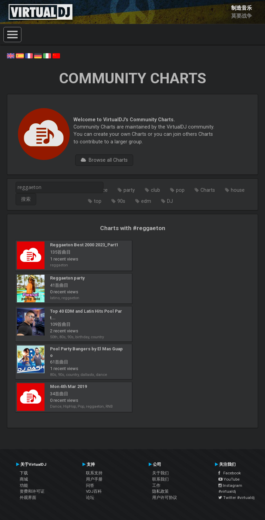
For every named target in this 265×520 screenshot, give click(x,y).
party (129, 190)
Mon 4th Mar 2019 (68, 386)
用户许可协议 (164, 497)
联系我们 (160, 479)
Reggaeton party (67, 278)
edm (146, 201)
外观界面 (28, 497)
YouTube (228, 479)
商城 (24, 479)
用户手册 (94, 479)
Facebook (229, 473)
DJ (170, 201)
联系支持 (94, 473)
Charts (207, 190)
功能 (24, 485)
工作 (156, 485)
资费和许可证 (32, 491)
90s (121, 201)
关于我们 (160, 473)
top (97, 201)
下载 (24, 473)
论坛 (90, 497)
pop (180, 190)
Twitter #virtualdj (236, 497)
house (238, 190)
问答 (90, 485)
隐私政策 (160, 491)
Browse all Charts (104, 160)
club (155, 190)
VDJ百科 (94, 491)
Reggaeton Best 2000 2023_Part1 (84, 244)
